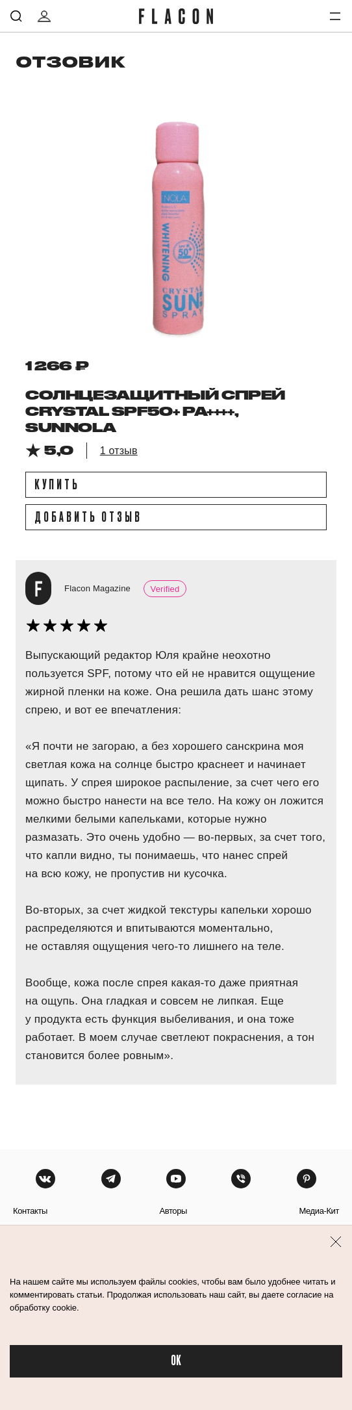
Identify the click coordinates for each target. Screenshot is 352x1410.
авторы (173, 1211)
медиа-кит (319, 1211)
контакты (30, 1211)
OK (176, 1361)
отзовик (70, 61)
